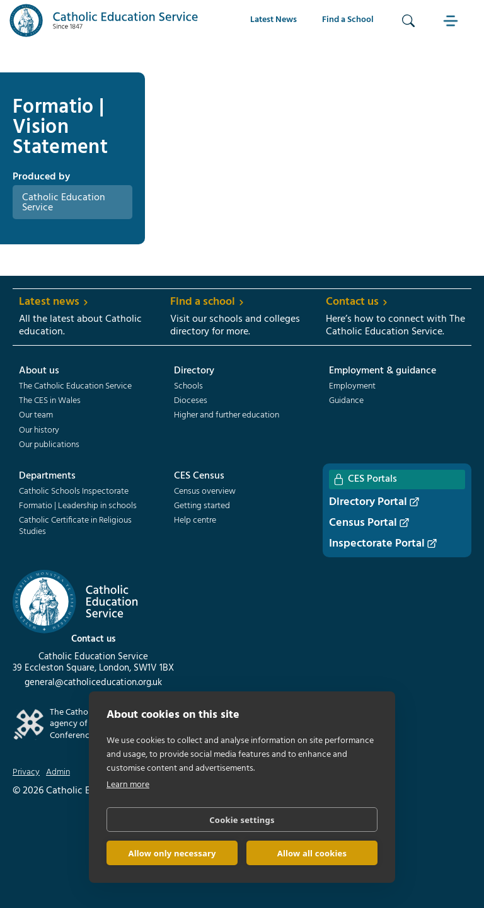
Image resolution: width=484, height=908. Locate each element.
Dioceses (190, 401)
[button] (452, 20)
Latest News (273, 20)
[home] (104, 20)
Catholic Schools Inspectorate (74, 491)
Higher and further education (226, 415)
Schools (188, 386)
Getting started (202, 506)
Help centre (195, 520)
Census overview (205, 491)
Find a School (348, 20)
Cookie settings (241, 820)
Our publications (49, 445)
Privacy (26, 772)
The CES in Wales (50, 401)
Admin (58, 772)
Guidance (346, 401)
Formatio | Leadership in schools (78, 506)
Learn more (128, 785)
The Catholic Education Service (75, 386)
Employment (352, 386)
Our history (39, 430)
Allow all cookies (312, 853)
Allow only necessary (172, 853)
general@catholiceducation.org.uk (93, 682)
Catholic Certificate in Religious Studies (75, 526)
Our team (36, 415)
